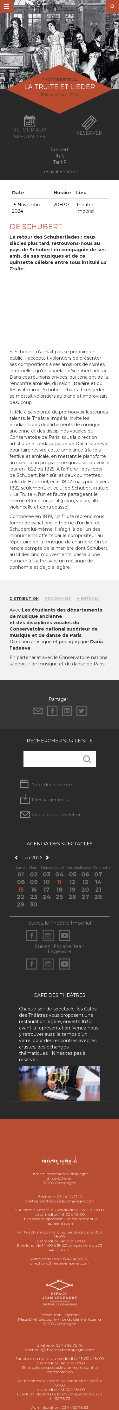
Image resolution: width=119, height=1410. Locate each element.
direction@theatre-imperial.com (59, 1263)
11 (59, 882)
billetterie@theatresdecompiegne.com (59, 1201)
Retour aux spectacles (29, 133)
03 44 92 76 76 (69, 1345)
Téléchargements (49, 799)
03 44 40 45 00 (75, 1258)
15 (20, 889)
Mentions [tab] (88, 598)
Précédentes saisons (52, 784)
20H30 (61, 205)
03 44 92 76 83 (75, 1407)
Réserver (89, 133)
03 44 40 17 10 (69, 1196)
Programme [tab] (58, 598)
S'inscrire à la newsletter (56, 814)
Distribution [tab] (24, 598)
